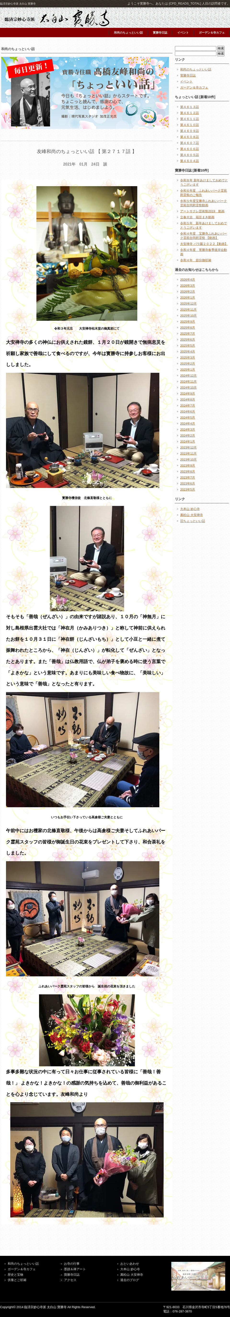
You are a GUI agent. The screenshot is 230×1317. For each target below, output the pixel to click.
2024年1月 (187, 441)
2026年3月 (187, 285)
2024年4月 (187, 423)
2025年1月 (187, 369)
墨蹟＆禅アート (75, 1269)
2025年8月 (187, 327)
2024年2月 (187, 435)
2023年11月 (188, 453)
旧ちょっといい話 (192, 521)
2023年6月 (187, 483)
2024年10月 (188, 387)
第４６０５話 (189, 155)
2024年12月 (188, 375)
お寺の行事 (72, 1263)
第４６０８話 (189, 137)
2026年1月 (187, 297)
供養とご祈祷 (17, 1280)
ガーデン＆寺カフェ (212, 32)
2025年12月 (188, 303)
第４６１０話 (189, 125)
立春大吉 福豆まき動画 (197, 217)
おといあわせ (129, 1263)
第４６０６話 (189, 149)
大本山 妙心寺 (190, 509)
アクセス (70, 1280)
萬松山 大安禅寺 (191, 515)
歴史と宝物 (15, 1274)
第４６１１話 (189, 119)
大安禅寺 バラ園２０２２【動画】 (204, 244)
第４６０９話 (189, 131)
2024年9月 (187, 393)
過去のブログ (129, 1280)
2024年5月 (187, 417)
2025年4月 (187, 351)
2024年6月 (187, 411)
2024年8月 (187, 399)
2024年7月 (187, 405)
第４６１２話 (189, 113)
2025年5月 (187, 345)
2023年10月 (188, 459)
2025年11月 (188, 309)
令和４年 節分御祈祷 (195, 260)
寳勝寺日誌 (160, 32)
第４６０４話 (189, 161)
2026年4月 (187, 279)
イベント (183, 32)
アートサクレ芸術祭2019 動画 (202, 211)
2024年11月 (188, 381)
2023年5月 (187, 489)
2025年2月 (187, 363)
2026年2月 (187, 291)
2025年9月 (187, 321)
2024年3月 (187, 429)
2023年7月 (187, 477)
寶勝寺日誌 (72, 1274)
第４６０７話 (189, 143)
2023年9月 (187, 465)
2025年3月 (187, 357)
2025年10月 (188, 315)
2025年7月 (187, 333)
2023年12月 (188, 447)
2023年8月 (187, 471)
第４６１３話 (189, 107)
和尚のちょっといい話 (128, 32)
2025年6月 (187, 339)
